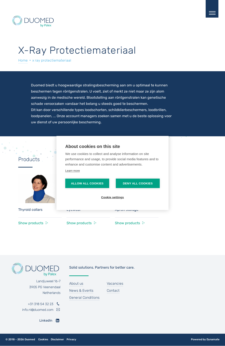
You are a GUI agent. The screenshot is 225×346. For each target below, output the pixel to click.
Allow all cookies (87, 183)
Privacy (71, 339)
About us (76, 283)
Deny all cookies (138, 183)
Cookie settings (112, 197)
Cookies (43, 339)
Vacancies (115, 283)
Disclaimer (57, 339)
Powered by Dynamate (205, 339)
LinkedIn (45, 320)
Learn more (72, 170)
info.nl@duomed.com (37, 310)
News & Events (81, 290)
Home (23, 60)
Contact (113, 290)
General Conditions (84, 297)
